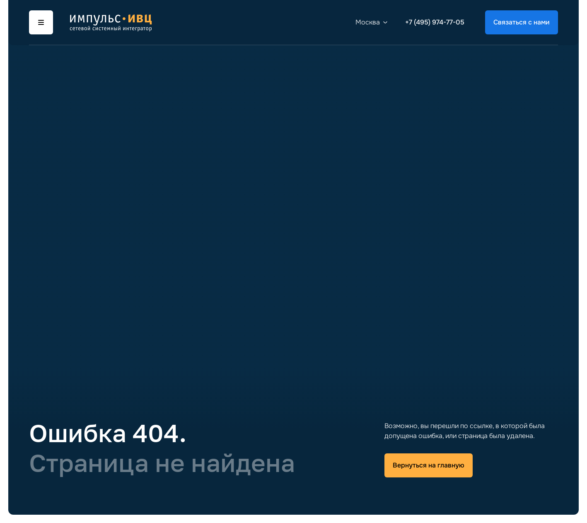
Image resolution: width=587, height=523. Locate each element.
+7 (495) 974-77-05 (434, 22)
